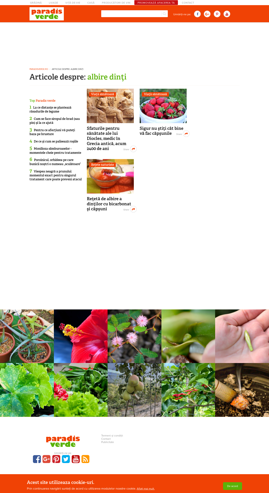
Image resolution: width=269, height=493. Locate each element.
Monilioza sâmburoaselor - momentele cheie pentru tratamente (55, 151)
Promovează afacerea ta (156, 2)
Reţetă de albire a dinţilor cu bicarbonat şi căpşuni (109, 204)
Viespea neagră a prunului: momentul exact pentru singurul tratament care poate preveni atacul (56, 175)
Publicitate (107, 442)
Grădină (36, 2)
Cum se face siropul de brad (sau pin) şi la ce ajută (55, 121)
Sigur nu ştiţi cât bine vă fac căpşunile (161, 131)
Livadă (53, 2)
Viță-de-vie (72, 2)
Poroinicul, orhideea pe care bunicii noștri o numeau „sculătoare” (55, 162)
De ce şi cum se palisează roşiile (56, 141)
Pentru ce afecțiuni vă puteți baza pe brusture (52, 132)
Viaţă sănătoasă (102, 94)
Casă (91, 2)
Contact (188, 2)
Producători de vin (116, 2)
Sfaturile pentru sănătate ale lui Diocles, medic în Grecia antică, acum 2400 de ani (106, 139)
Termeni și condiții (112, 435)
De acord (232, 486)
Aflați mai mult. (146, 488)
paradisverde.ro (39, 69)
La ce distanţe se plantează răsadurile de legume (50, 109)
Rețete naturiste (102, 165)
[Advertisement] (134, 43)
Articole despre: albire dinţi (67, 69)
